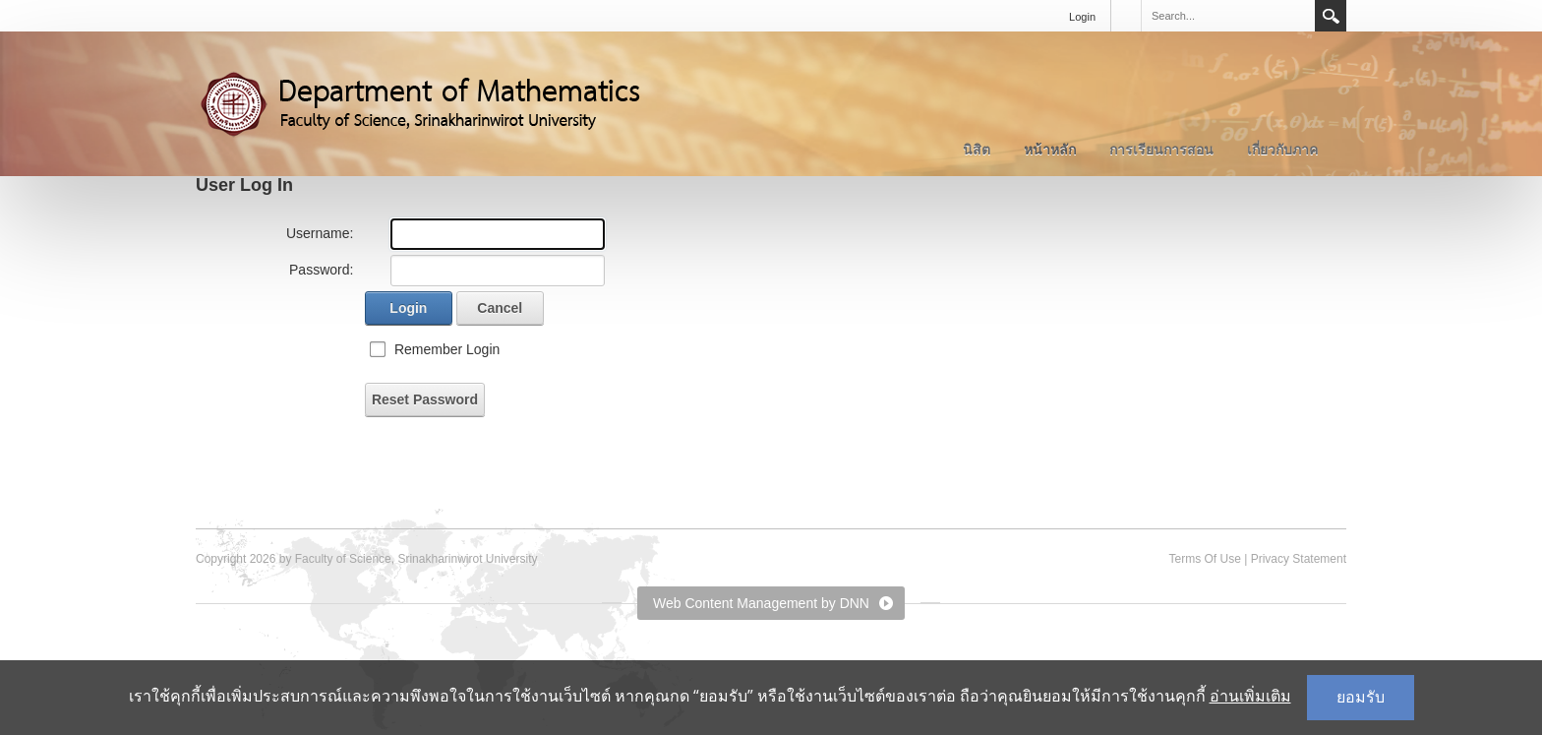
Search (1330, 15)
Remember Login (447, 349)
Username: (319, 233)
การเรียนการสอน (1161, 149)
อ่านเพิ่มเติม (1250, 696)
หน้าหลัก (1050, 149)
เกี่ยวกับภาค (1282, 149)
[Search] (1227, 15)
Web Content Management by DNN (761, 603)
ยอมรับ (1360, 697)
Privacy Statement (1298, 559)
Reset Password (425, 399)
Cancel (499, 308)
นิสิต (976, 149)
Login (1082, 17)
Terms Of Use (1204, 559)
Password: (321, 269)
